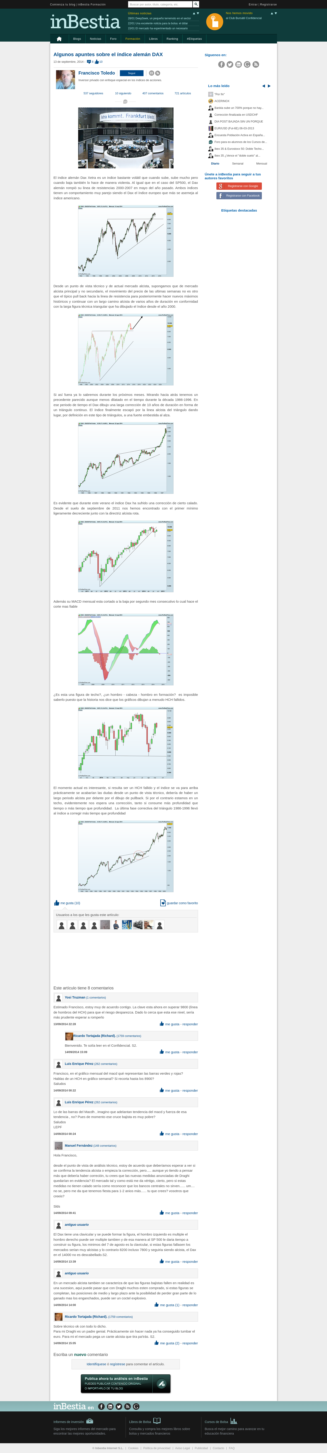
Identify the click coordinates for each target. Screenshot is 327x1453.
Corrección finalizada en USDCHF (236, 114)
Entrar (253, 4)
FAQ (232, 1448)
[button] (132, 73)
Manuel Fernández (79, 1145)
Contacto (218, 1448)
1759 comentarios (128, 1036)
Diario (215, 163)
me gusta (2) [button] (167, 1343)
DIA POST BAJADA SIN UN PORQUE (239, 121)
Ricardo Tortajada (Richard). (94, 1036)
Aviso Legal (182, 1448)
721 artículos (183, 93)
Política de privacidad (157, 1448)
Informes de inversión (74, 1421)
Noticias (95, 38)
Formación (132, 38)
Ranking (172, 38)
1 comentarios (96, 997)
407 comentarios (153, 93)
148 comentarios (104, 1145)
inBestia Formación (92, 4)
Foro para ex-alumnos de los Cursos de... (241, 142)
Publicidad (201, 1448)
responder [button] (190, 1024)
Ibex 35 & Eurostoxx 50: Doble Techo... (239, 148)
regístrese (117, 1364)
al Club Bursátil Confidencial (244, 18)
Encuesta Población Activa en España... (240, 135)
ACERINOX (222, 101)
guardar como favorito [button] (179, 903)
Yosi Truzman (75, 997)
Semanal (237, 163)
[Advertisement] (126, 958)
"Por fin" (220, 94)
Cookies (133, 1448)
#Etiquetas (194, 38)
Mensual (261, 163)
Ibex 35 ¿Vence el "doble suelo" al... (237, 155)
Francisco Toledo (97, 72)
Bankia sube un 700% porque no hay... (239, 108)
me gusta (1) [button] (167, 1305)
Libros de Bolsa (145, 1420)
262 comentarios (105, 1064)
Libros (153, 38)
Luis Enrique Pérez (79, 1064)
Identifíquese (96, 1364)
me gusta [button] (64, 903)
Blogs (77, 38)
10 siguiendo (123, 93)
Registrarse (268, 4)
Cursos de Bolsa (221, 1420)
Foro (113, 38)
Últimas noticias (140, 13)
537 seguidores (93, 93)
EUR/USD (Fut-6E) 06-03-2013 (234, 128)
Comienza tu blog (63, 4)
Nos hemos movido (239, 13)
